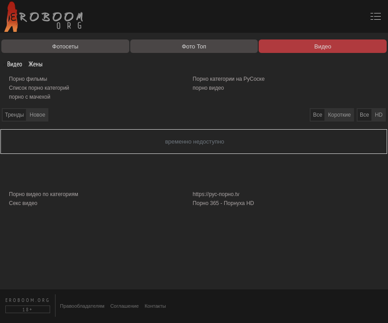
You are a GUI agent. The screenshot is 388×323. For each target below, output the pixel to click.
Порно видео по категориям (43, 194)
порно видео (208, 88)
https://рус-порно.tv (216, 194)
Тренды (14, 115)
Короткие (339, 115)
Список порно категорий (39, 88)
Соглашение (124, 306)
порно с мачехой (29, 97)
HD (379, 115)
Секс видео (23, 203)
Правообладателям (82, 306)
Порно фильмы (28, 79)
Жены (32, 64)
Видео (11, 64)
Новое (37, 115)
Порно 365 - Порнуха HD (223, 203)
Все (364, 115)
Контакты (155, 306)
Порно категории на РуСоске (229, 79)
